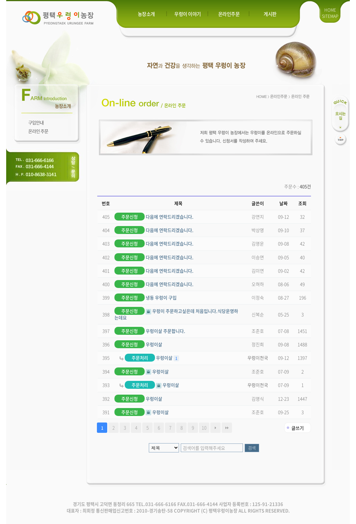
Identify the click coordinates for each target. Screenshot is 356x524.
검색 (252, 448)
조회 (302, 203)
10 (204, 427)
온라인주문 (229, 13)
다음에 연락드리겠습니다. (153, 217)
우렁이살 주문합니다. (149, 331)
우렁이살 (138, 344)
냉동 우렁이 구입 (145, 297)
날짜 (283, 203)
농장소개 (146, 13)
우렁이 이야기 (187, 13)
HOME (330, 10)
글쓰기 (297, 428)
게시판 (270, 13)
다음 (215, 428)
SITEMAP (330, 16)
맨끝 (227, 428)
